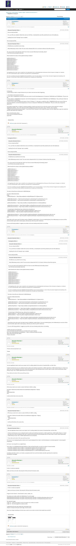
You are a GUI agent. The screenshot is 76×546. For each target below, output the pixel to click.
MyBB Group (19, 544)
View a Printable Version (12, 536)
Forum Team (8, 542)
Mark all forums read (40, 542)
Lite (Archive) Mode (32, 542)
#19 (68, 465)
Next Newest (15, 531)
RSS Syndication (47, 542)
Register (20, 9)
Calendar (63, 6)
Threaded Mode (66, 18)
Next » (22, 16)
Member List (56, 6)
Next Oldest (9, 531)
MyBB (11, 544)
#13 (68, 134)
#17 (68, 384)
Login (17, 9)
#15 (68, 346)
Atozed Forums (8, 12)
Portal (45, 6)
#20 (68, 482)
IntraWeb (20, 12)
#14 (68, 234)
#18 (68, 407)
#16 (68, 362)
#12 (68, 88)
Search (50, 6)
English (24, 12)
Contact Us (14, 542)
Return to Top (25, 542)
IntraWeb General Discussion (31, 12)
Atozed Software (15, 12)
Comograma (15, 21)
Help (68, 6)
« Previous (12, 16)
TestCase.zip (12, 123)
